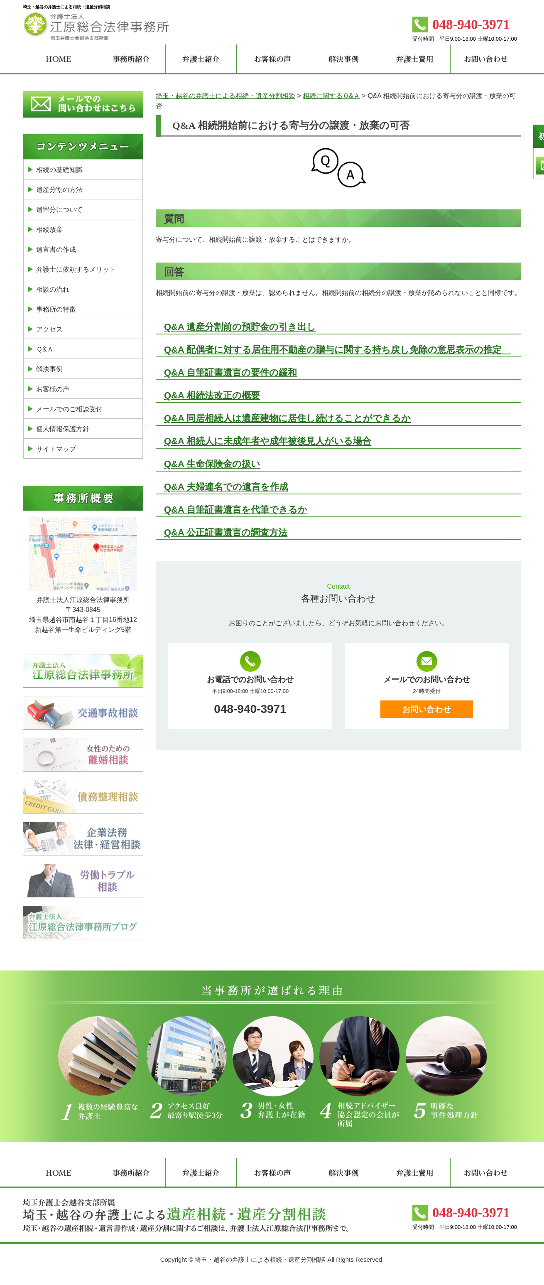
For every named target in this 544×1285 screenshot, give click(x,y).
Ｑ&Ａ (45, 349)
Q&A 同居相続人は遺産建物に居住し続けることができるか (287, 418)
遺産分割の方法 (59, 189)
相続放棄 (49, 229)
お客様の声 (52, 389)
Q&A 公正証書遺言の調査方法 (225, 532)
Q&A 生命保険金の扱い (212, 464)
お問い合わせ (426, 709)
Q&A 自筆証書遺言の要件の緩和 (230, 372)
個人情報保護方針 (62, 428)
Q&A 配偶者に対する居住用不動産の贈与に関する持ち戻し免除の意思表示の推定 (337, 349)
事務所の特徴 (56, 309)
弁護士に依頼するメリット (76, 269)
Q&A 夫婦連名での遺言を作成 (226, 487)
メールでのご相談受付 (69, 409)
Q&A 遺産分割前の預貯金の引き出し (240, 327)
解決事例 (49, 369)
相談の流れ (52, 289)
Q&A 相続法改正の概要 (212, 395)
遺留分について (59, 209)
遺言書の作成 (56, 249)
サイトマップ (56, 448)
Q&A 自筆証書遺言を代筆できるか (235, 509)
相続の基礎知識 (59, 169)
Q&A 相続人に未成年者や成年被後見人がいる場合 (267, 441)
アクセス (49, 329)
